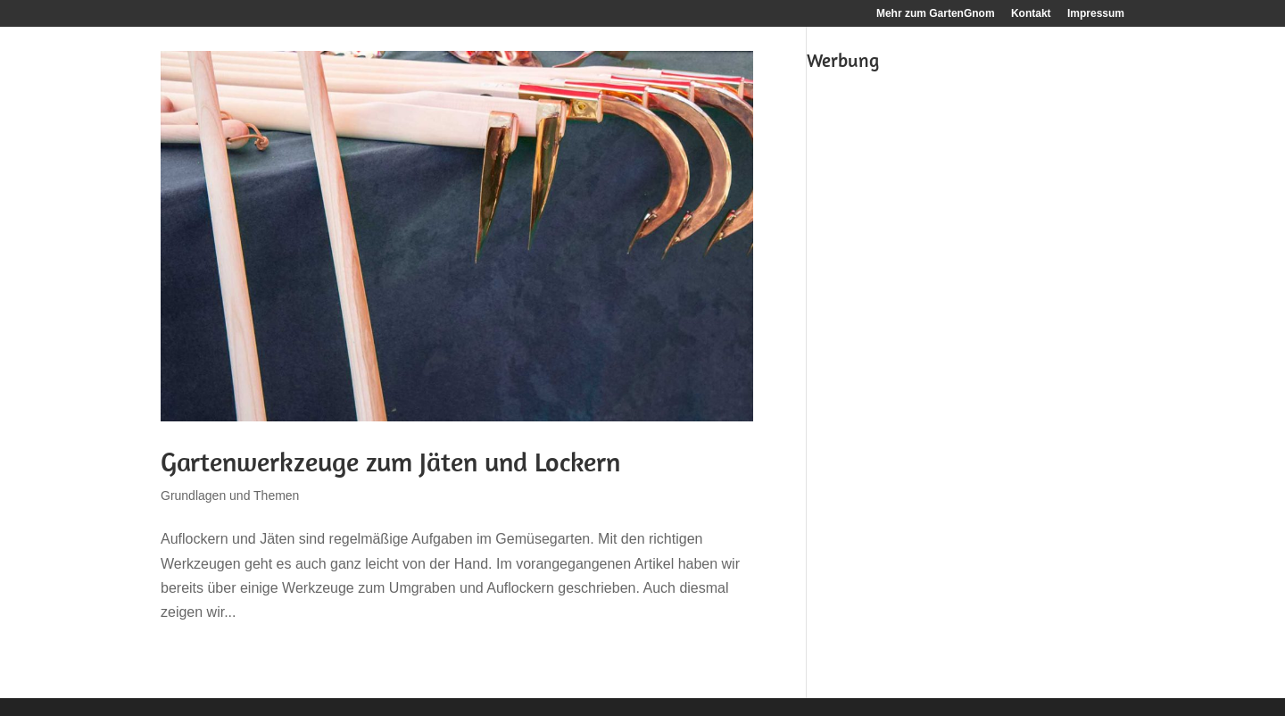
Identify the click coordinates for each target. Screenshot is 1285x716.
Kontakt (1031, 14)
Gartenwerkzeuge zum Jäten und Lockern (390, 462)
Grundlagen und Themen (230, 495)
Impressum (1095, 14)
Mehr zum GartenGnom (935, 14)
